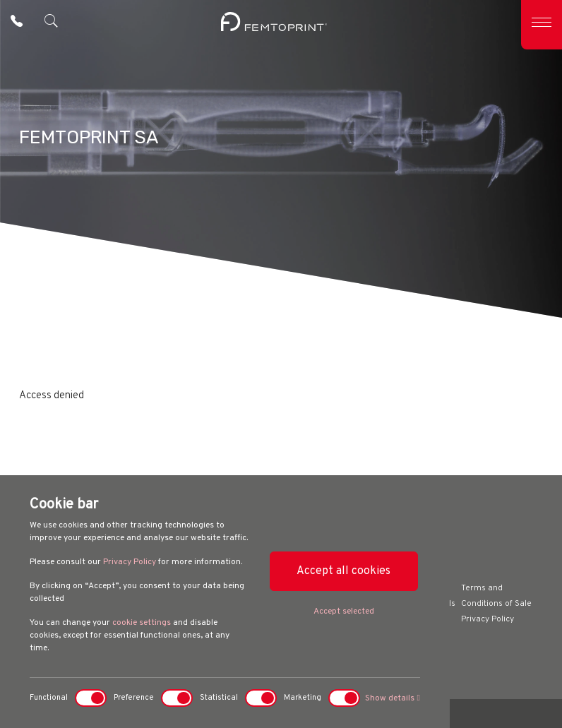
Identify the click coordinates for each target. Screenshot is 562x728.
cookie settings (141, 622)
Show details (392, 698)
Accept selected (343, 611)
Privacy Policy (129, 562)
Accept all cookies (343, 571)
